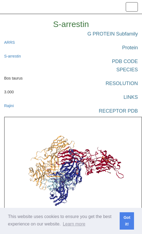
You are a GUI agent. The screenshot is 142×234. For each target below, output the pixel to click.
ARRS (9, 42)
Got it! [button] (127, 220)
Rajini (9, 106)
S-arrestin (12, 56)
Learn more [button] (74, 224)
